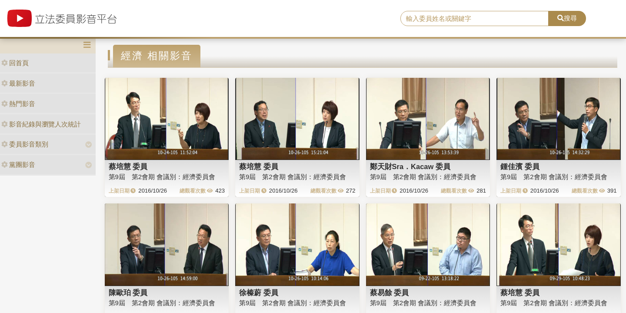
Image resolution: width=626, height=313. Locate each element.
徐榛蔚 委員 (258, 292)
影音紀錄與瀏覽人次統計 (41, 124)
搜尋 (567, 18)
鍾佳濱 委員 (519, 166)
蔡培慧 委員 (128, 166)
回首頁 (15, 63)
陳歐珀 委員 (128, 292)
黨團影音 (18, 164)
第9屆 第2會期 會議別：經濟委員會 (162, 176)
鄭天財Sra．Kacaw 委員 (410, 166)
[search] (474, 19)
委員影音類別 (24, 144)
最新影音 (18, 83)
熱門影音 (18, 103)
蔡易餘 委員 (389, 292)
